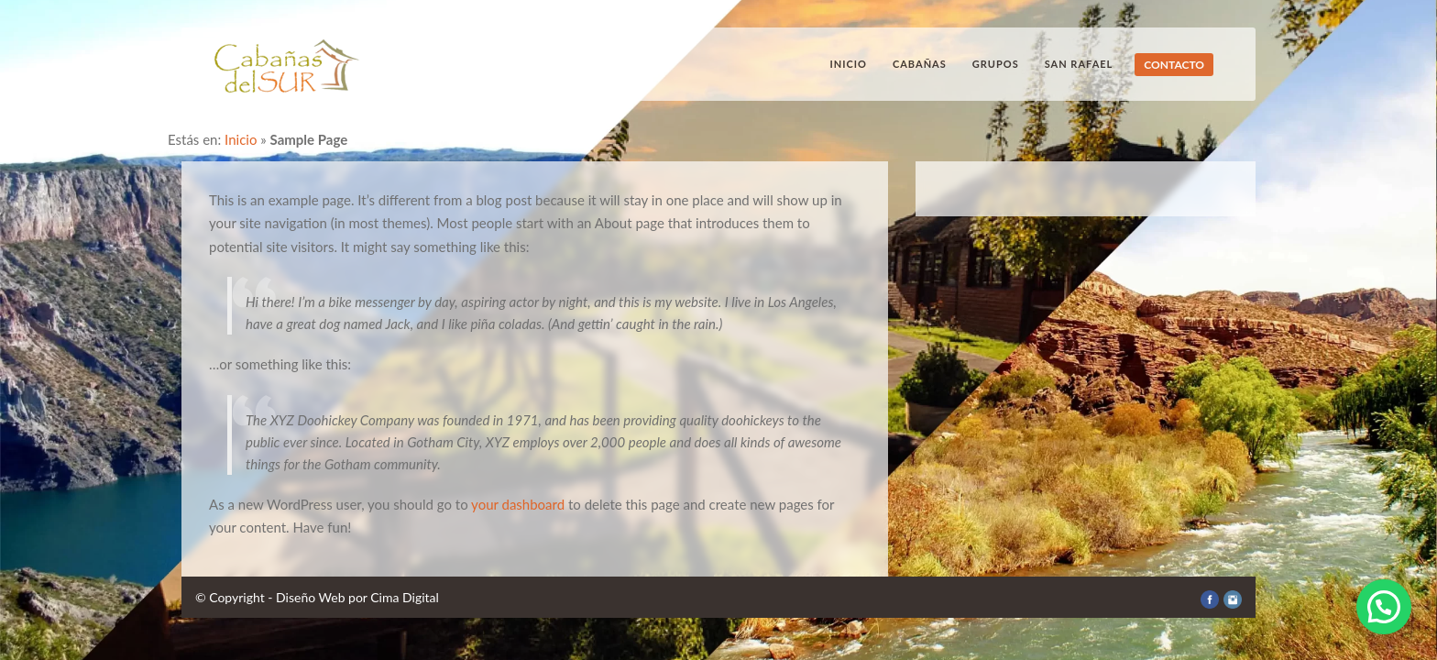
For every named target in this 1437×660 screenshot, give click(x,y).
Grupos (995, 64)
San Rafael (1079, 64)
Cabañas (920, 64)
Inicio (848, 64)
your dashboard (518, 504)
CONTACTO (1174, 65)
